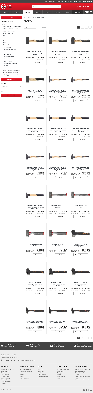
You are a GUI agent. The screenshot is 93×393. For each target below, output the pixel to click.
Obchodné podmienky (25, 369)
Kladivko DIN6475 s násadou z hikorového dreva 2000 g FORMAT (35, 91)
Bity (4, 40)
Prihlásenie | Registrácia (7, 369)
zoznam (44, 27)
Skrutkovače (6, 38)
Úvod (45, 1)
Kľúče (4, 35)
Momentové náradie (8, 33)
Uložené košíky (5, 376)
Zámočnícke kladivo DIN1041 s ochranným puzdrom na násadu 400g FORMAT (35, 168)
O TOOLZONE (41, 371)
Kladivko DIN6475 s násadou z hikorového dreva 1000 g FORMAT (35, 53)
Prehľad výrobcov (42, 374)
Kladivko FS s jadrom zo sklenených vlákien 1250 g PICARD (35, 284)
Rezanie (47, 12)
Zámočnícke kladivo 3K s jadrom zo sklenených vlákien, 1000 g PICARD (35, 323)
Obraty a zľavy (4, 380)
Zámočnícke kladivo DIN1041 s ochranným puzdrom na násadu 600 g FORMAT (80, 168)
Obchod (59, 374)
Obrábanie (17, 12)
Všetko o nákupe (87, 1)
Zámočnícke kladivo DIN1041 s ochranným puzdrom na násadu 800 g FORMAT (35, 207)
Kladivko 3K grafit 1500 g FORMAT (35, 245)
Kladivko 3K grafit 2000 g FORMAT (57, 245)
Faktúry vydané (5, 374)
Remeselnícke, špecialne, (10, 63)
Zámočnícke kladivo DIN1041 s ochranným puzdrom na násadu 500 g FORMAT (57, 168)
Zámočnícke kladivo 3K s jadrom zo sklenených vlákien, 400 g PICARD (80, 323)
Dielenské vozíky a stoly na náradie (12, 26)
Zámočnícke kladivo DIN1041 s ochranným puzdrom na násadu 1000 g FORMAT (57, 91)
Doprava (22, 374)
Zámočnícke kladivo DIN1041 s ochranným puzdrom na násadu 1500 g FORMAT (80, 91)
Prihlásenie (52, 1)
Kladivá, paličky (6, 45)
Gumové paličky (8, 58)
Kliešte (4, 42)
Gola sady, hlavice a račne (9, 31)
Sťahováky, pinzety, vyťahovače (10, 75)
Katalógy (59, 378)
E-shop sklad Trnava (80, 371)
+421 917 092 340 (9, 360)
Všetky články (60, 371)
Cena (2, 91)
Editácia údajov (5, 371)
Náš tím (40, 373)
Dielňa (67, 12)
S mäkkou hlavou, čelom (10, 49)
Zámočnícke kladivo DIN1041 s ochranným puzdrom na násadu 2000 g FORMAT (57, 130)
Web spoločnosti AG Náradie (82, 369)
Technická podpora (61, 376)
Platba (21, 376)
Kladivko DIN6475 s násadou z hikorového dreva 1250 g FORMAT (58, 53)
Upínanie (6, 12)
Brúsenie (57, 12)
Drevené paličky (8, 61)
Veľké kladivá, (7, 54)
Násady (6, 65)
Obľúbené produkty (6, 381)
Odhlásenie (4, 383)
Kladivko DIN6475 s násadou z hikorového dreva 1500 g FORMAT (80, 53)
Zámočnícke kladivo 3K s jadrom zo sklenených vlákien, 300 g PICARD (57, 323)
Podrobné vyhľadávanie (63, 369)
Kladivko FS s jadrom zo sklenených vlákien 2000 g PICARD (80, 284)
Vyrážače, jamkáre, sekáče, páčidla (11, 70)
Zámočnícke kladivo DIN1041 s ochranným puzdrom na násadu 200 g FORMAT (35, 130)
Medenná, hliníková (9, 56)
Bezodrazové (7, 47)
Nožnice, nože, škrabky (8, 68)
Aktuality (59, 373)
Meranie (37, 12)
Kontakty (40, 369)
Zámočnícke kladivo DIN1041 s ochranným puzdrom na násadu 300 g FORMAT (80, 130)
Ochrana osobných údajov (26, 371)
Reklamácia (22, 373)
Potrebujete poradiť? (43, 376)
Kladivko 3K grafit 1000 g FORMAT (57, 206)
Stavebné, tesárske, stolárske (10, 72)
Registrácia (60, 1)
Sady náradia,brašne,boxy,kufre (10, 28)
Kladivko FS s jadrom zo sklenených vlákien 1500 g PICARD (58, 284)
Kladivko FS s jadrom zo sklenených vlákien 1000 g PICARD (80, 246)
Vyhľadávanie (68, 1)
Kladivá (6, 52)
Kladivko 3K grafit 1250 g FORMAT (80, 206)
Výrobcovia (77, 12)
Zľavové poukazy (5, 378)
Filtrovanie (11, 17)
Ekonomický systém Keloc (82, 380)
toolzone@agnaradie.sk (27, 360)
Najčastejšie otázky (24, 378)
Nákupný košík (77, 1)
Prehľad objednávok (6, 373)
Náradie (27, 12)
